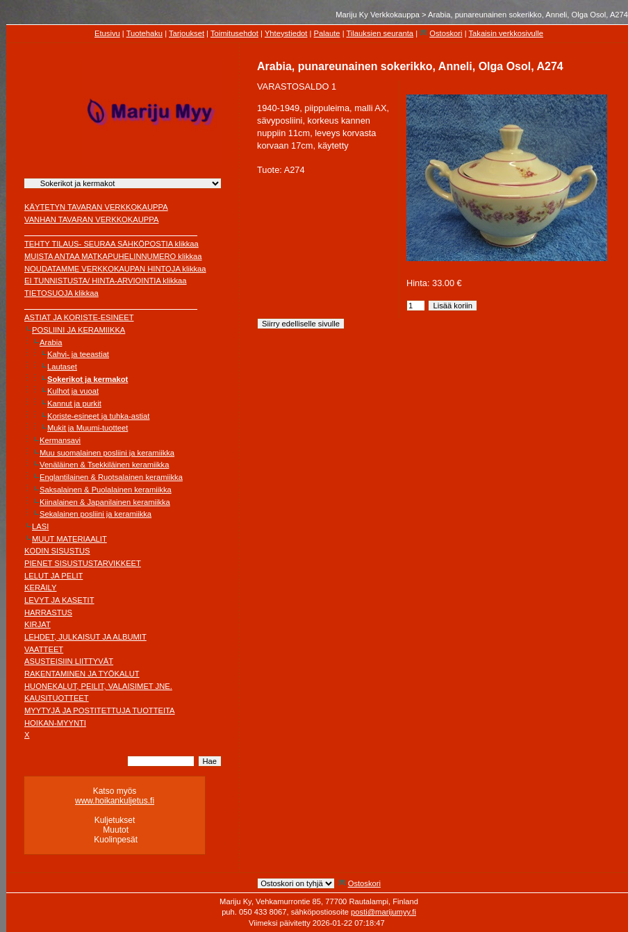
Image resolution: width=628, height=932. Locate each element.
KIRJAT (37, 624)
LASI (40, 526)
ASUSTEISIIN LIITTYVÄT (68, 661)
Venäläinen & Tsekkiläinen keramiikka (104, 464)
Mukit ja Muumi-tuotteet (87, 428)
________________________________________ (110, 232)
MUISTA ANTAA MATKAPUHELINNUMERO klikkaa (113, 256)
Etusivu (107, 33)
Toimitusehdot (234, 33)
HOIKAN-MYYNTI (55, 723)
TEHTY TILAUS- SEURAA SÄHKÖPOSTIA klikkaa (111, 244)
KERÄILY (40, 587)
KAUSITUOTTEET (56, 698)
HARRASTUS (48, 612)
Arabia (51, 342)
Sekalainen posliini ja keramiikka (95, 514)
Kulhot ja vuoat (73, 391)
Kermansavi (60, 440)
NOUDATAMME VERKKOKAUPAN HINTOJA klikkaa (115, 269)
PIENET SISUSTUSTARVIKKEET (82, 563)
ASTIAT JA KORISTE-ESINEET (79, 317)
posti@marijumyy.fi (383, 912)
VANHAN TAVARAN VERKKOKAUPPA (91, 219)
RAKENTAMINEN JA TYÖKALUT (82, 673)
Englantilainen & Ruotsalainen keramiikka (111, 477)
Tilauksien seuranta (379, 33)
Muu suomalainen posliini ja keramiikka (107, 453)
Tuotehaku (144, 33)
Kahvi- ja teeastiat (78, 354)
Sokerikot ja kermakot (87, 379)
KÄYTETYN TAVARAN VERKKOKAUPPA (96, 207)
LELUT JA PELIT (53, 576)
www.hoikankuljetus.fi (114, 801)
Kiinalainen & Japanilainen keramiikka (105, 502)
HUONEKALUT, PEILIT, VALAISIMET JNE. (98, 686)
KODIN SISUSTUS (57, 551)
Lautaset (62, 367)
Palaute (327, 33)
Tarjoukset (186, 33)
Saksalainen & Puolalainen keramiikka (106, 489)
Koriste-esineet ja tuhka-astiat (98, 416)
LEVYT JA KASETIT (59, 600)
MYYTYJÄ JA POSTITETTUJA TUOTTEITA (99, 710)
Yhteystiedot (286, 33)
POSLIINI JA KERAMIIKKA (78, 330)
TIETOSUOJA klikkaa (61, 293)
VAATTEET (43, 649)
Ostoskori (445, 33)
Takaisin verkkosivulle (505, 33)
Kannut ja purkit (74, 403)
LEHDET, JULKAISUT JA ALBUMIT (85, 637)
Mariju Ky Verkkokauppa (378, 14)
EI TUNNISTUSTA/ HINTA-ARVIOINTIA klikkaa (105, 280)
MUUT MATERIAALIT (69, 539)
